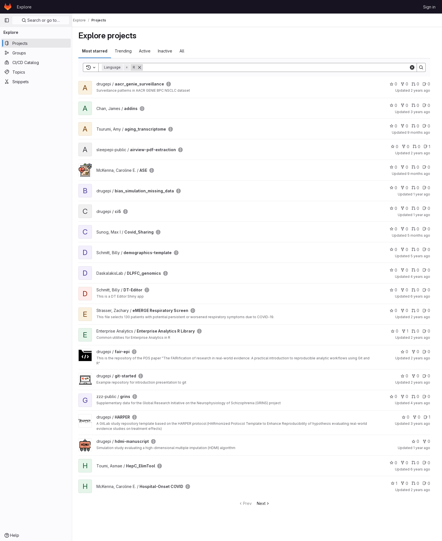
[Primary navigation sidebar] (6, 20)
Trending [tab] (126, 51)
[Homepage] (7, 6)
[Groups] (36, 52)
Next (266, 503)
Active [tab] (147, 51)
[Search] (279, 67)
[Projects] (36, 43)
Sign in (429, 7)
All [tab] (184, 51)
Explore (24, 7)
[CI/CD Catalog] (36, 62)
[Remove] (142, 67)
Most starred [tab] (97, 51)
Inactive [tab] (168, 51)
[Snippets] (36, 81)
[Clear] (415, 67)
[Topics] (36, 71)
